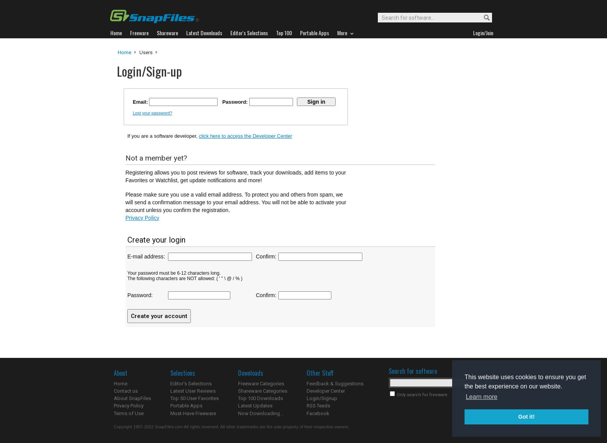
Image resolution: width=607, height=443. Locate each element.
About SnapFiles (132, 398)
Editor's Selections (191, 384)
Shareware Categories (262, 391)
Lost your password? (152, 113)
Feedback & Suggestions (335, 384)
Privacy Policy (142, 218)
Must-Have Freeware (193, 413)
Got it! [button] (526, 417)
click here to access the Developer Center (245, 136)
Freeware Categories (261, 384)
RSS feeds (318, 406)
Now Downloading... (260, 413)
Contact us (126, 391)
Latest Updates (255, 406)
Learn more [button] (481, 396)
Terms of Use (129, 413)
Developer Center (326, 391)
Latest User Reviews (193, 391)
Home (124, 52)
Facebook (318, 413)
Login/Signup (322, 398)
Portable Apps (186, 406)
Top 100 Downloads (260, 398)
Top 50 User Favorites (194, 398)
